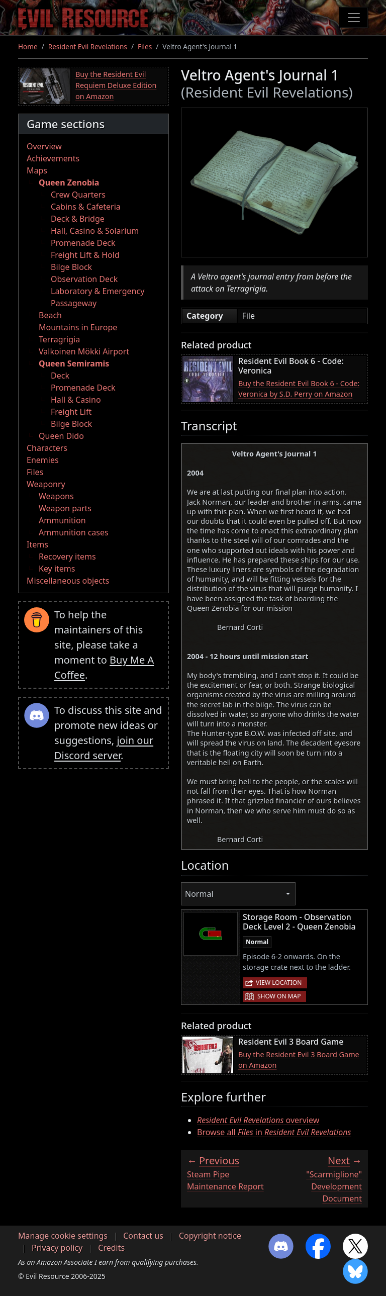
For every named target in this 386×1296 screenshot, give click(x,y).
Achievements (53, 158)
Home (28, 46)
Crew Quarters (78, 194)
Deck (60, 375)
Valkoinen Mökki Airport (84, 351)
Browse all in (274, 1132)
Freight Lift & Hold (85, 254)
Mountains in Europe (78, 327)
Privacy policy (57, 1247)
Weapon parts (65, 508)
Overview (44, 146)
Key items (57, 568)
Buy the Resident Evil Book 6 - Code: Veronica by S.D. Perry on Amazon (298, 389)
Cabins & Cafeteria (86, 206)
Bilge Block (71, 266)
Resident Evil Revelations (87, 46)
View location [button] (279, 982)
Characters (47, 447)
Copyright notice (210, 1235)
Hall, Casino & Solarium (95, 230)
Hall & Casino (76, 399)
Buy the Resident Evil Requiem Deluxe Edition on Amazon (115, 85)
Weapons (56, 496)
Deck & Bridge (78, 218)
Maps (37, 170)
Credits (111, 1247)
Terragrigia (59, 339)
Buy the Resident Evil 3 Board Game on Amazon (298, 1060)
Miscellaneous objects (68, 580)
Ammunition (62, 520)
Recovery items (67, 556)
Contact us (143, 1235)
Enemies (43, 460)
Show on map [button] (279, 996)
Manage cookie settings (63, 1235)
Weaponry (46, 484)
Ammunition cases (74, 532)
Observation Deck (84, 279)
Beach (50, 315)
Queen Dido (61, 435)
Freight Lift (71, 411)
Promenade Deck (83, 242)
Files (145, 46)
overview (258, 1120)
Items (37, 544)
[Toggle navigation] (354, 18)
